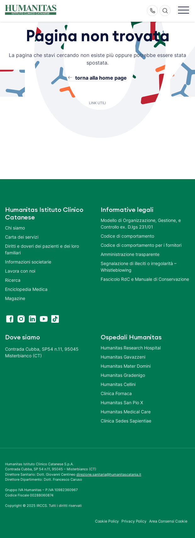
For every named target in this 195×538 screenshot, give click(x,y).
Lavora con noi (20, 271)
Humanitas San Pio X (122, 402)
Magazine (15, 298)
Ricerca (12, 280)
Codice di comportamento (127, 236)
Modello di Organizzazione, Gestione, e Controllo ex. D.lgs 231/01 (141, 223)
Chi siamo (15, 227)
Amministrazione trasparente (130, 254)
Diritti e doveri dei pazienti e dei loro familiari (42, 249)
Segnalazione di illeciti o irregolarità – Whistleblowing (138, 267)
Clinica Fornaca (116, 393)
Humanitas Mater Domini (126, 366)
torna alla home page (101, 78)
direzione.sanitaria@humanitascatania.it (108, 474)
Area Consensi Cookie (168, 521)
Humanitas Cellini (118, 384)
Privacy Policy (134, 521)
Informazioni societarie (28, 261)
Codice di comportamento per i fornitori (141, 245)
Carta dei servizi (21, 237)
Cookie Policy (107, 521)
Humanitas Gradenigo (123, 375)
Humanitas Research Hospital (131, 347)
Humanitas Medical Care (126, 411)
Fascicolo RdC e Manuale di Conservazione (145, 279)
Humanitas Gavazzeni (123, 357)
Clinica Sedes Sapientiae (126, 420)
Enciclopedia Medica (26, 289)
